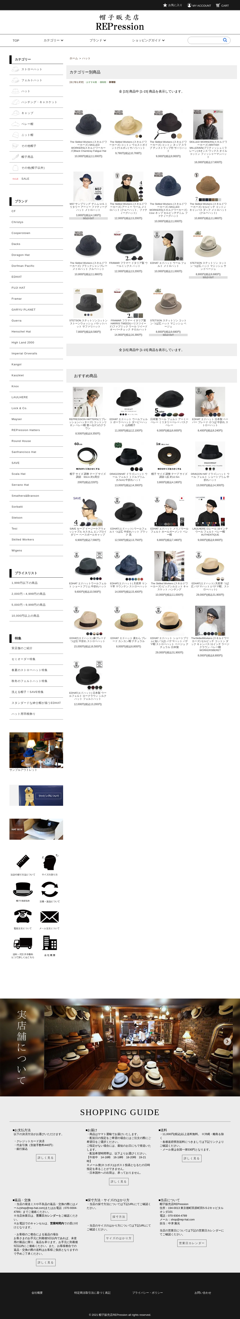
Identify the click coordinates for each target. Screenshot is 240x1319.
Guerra (16, 320)
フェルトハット (27, 80)
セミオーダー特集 (24, 659)
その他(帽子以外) (28, 168)
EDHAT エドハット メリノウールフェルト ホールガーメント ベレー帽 (169, 531)
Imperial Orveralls (24, 353)
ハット (21, 91)
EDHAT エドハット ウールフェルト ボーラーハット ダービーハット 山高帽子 (128, 422)
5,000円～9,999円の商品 (29, 604)
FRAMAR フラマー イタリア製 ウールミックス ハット (128, 264)
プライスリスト (26, 573)
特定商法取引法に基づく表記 (92, 1291)
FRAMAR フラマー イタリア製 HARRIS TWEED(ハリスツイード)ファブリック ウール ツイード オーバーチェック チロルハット (128, 325)
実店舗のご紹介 (22, 648)
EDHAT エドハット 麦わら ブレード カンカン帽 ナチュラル (129, 639)
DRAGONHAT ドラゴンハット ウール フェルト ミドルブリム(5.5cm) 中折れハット (128, 476)
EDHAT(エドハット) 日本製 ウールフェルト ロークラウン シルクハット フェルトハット (88, 695)
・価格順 (102, 82)
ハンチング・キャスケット (35, 102)
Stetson (17, 517)
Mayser (17, 419)
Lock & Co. (19, 408)
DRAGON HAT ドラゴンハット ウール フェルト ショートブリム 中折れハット (210, 476)
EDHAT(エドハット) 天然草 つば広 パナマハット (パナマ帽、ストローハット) (210, 586)
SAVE (16, 462)
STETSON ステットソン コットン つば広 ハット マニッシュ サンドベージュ (208, 265)
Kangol (16, 364)
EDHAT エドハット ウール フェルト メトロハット (168, 264)
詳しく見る (46, 1157)
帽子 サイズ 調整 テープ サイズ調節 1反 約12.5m (169, 475)
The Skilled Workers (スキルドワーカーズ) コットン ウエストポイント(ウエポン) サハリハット (128, 144)
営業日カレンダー (47, 1215)
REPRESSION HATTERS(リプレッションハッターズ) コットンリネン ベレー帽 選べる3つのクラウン (87, 424)
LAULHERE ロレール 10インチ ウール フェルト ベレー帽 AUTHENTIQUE (210, 531)
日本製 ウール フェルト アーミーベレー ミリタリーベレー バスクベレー (169, 422)
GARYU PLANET (24, 309)
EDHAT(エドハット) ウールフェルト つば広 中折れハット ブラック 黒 (128, 531)
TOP (16, 40)
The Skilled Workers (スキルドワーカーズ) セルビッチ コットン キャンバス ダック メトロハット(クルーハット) (208, 208)
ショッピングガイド (146, 40)
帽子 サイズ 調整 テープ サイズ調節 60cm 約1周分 (88, 475)
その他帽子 (24, 146)
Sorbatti (17, 506)
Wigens (17, 550)
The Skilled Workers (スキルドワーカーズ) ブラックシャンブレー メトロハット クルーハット (88, 265)
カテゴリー (52, 40)
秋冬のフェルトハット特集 (30, 681)
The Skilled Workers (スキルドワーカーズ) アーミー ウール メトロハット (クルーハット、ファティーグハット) (128, 208)
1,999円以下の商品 (25, 582)
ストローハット (27, 69)
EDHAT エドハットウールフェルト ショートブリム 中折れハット (88, 585)
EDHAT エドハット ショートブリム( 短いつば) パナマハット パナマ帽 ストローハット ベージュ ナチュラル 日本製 (169, 642)
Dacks (16, 244)
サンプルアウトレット (36, 768)
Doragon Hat (21, 255)
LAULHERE (20, 397)
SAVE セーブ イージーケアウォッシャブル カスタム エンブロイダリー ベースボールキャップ (88, 531)
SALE (20, 179)
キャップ (22, 113)
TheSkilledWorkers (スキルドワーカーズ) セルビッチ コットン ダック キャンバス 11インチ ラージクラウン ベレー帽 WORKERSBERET (210, 644)
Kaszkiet (18, 375)
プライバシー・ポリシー (147, 1291)
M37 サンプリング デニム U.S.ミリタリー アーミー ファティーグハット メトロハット (88, 206)
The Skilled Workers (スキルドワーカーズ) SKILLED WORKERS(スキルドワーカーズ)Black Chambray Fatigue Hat (88, 146)
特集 (18, 638)
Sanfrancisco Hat (24, 452)
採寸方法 (118, 1216)
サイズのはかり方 (119, 1238)
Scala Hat (19, 473)
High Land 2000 (23, 342)
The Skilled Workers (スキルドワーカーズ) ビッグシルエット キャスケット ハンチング (169, 586)
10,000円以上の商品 (25, 615)
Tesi (14, 528)
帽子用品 (22, 157)
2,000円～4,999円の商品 (29, 593)
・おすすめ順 (90, 82)
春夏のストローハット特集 (30, 670)
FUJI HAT (18, 287)
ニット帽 (22, 135)
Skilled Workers (23, 539)
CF (14, 211)
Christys (17, 222)
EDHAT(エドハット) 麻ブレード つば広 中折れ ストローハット (88, 639)
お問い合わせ (202, 1291)
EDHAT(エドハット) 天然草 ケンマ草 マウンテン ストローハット (128, 585)
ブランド (96, 40)
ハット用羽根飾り (24, 713)
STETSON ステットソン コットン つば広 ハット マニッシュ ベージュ (168, 323)
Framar (17, 298)
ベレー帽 (22, 124)
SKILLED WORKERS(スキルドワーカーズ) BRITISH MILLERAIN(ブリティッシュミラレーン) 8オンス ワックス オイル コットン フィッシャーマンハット (208, 149)
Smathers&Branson (25, 495)
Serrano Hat (20, 484)
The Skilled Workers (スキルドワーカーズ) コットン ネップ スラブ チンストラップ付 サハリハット (168, 146)
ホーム (74, 58)
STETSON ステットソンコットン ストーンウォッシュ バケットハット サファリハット (88, 323)
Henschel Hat (21, 331)
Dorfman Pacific (23, 265)
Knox (15, 386)
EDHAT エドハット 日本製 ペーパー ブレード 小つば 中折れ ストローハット (210, 422)
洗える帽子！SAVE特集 (28, 692)
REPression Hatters (26, 430)
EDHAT (17, 276)
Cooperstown (21, 233)
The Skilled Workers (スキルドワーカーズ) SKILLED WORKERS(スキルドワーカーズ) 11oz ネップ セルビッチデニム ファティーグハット (168, 209)
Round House (21, 441)
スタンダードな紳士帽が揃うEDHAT (36, 702)
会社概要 (37, 1291)
